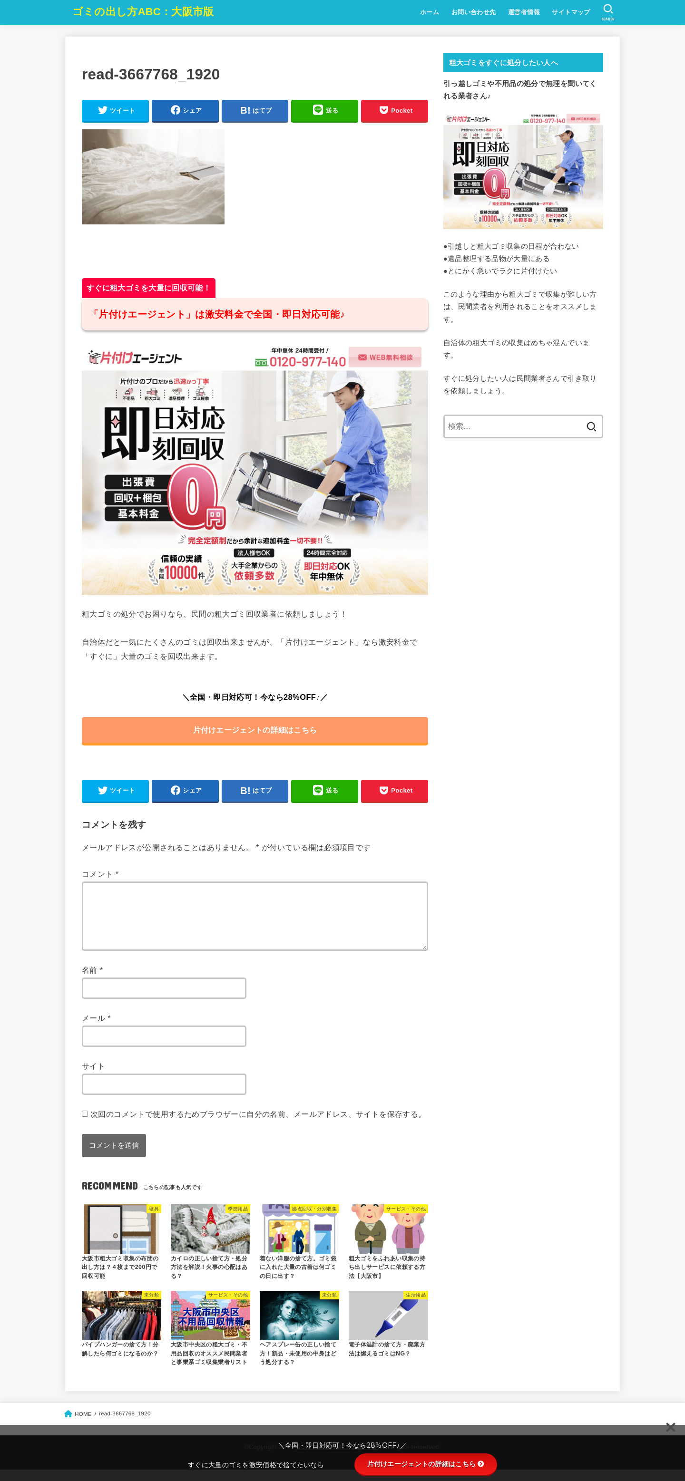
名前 (92, 981)
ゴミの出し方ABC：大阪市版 (143, 12)
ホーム (429, 12)
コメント (100, 874)
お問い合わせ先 (473, 12)
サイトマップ (571, 12)
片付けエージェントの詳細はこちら (255, 730)
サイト (93, 1077)
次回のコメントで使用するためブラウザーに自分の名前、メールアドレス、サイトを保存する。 (258, 1125)
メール (96, 1029)
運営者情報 (523, 12)
